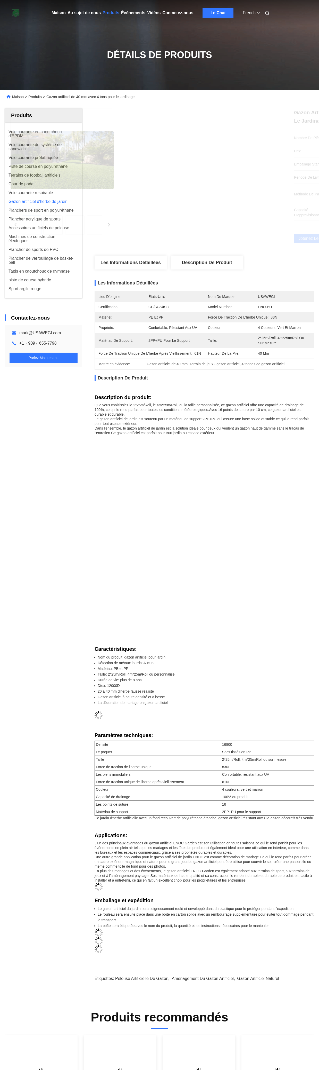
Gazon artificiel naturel (258, 802)
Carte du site (15, 1054)
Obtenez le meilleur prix (231, 238)
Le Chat (218, 13)
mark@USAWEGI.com (40, 333)
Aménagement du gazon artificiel (203, 802)
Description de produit (207, 262)
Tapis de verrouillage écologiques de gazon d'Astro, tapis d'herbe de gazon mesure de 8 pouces (40, 939)
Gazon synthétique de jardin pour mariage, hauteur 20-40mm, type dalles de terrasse (274, 939)
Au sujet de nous (84, 13)
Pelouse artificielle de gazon (141, 802)
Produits (111, 13)
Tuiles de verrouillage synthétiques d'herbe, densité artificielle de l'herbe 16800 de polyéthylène (198, 939)
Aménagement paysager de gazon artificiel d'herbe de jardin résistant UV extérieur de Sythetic (117, 939)
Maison (59, 13)
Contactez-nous (177, 13)
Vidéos (154, 13)
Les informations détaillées (130, 262)
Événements (133, 13)
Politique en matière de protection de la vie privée (69, 1054)
